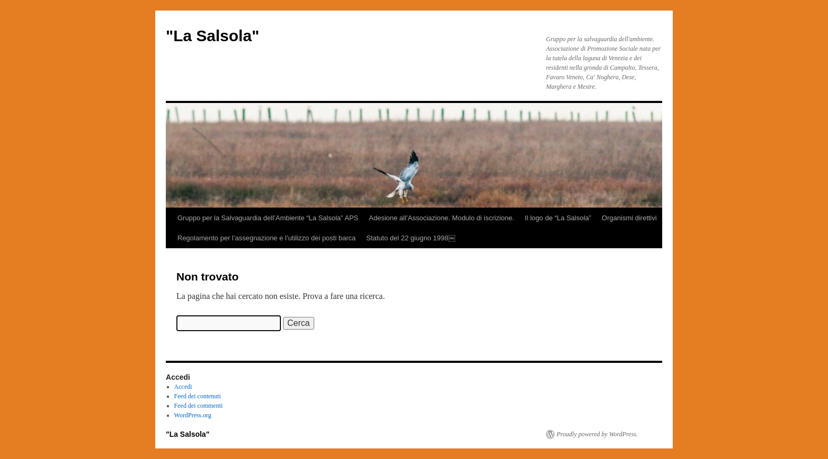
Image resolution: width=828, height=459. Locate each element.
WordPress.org (192, 415)
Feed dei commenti (198, 405)
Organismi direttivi (629, 218)
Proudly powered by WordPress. (597, 434)
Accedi (183, 386)
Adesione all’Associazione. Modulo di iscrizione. (441, 218)
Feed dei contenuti (197, 396)
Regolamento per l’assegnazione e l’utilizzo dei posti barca (266, 238)
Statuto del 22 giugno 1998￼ (410, 238)
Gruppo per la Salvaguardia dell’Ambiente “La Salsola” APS (268, 218)
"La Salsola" (212, 35)
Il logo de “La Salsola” (558, 218)
